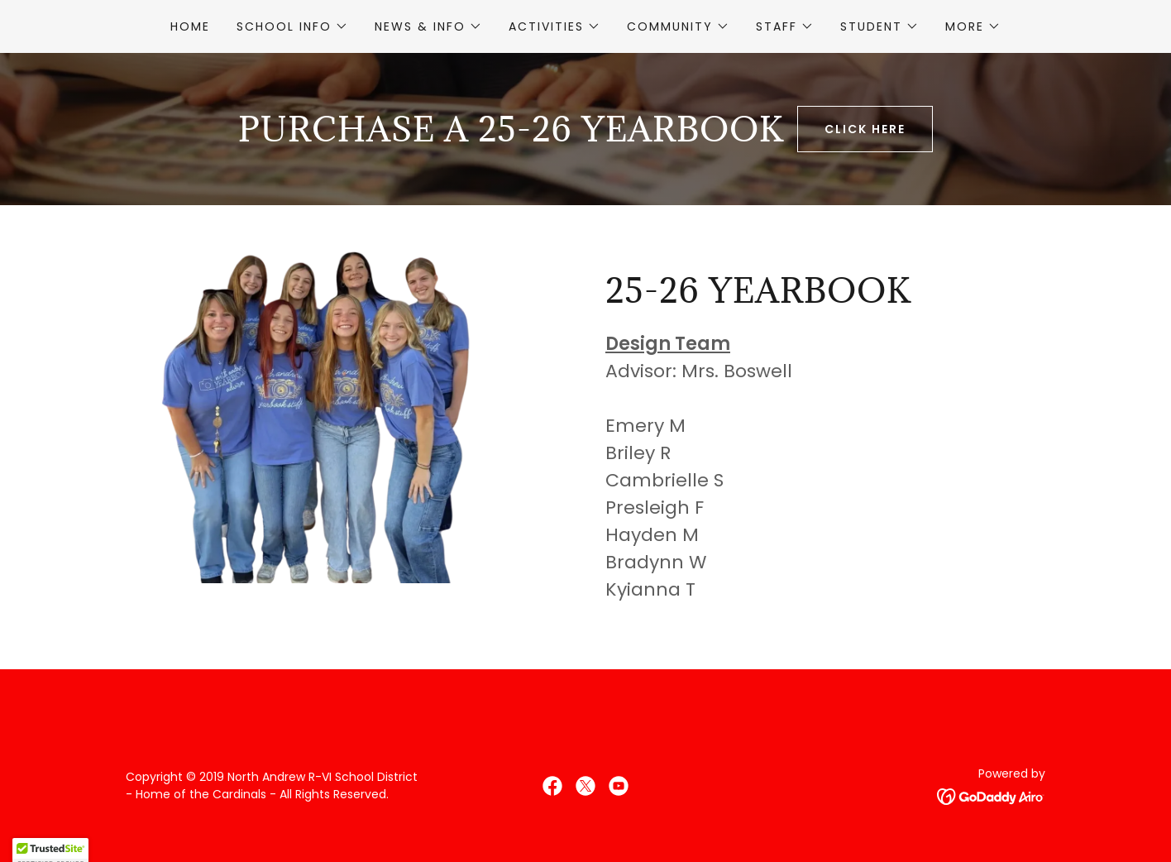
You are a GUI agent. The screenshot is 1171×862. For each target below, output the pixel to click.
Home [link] (190, 26)
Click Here (865, 129)
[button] (292, 26)
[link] (552, 785)
